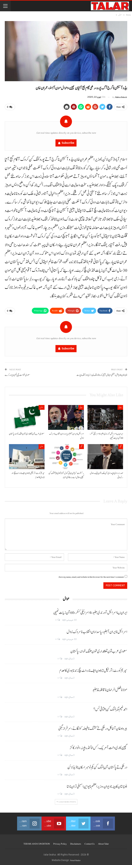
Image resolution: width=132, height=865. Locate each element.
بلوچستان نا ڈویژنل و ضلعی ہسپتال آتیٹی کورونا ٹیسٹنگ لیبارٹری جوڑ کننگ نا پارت (102, 373)
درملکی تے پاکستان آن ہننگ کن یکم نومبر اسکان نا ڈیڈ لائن (97, 765)
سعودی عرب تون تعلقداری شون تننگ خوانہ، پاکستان (98, 649)
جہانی (120, 405)
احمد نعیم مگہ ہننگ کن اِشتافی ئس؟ (110, 707)
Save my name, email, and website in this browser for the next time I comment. (91, 575)
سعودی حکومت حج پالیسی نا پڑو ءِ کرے (17, 373)
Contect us (89, 842)
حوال (41, 405)
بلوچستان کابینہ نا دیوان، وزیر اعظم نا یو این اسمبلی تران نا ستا (97, 785)
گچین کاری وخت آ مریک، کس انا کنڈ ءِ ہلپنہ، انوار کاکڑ (98, 746)
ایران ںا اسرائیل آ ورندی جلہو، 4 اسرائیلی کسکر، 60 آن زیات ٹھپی (90, 611)
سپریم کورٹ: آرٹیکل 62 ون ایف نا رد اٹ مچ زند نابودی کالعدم (93, 669)
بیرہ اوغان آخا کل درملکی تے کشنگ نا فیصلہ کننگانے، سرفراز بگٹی (92, 727)
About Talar (103, 842)
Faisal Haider (75, 858)
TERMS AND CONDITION (36, 842)
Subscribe (68, 142)
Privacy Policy (60, 842)
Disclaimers (75, 842)
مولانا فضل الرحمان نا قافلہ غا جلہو (109, 688)
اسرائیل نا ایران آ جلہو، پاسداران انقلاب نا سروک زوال (97, 630)
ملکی (121, 445)
